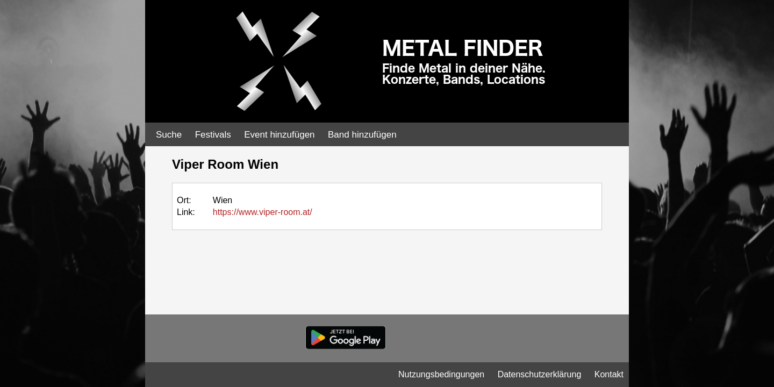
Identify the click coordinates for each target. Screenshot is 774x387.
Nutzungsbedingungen (441, 374)
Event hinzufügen (279, 135)
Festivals (213, 135)
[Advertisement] (720, 172)
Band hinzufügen (362, 135)
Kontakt (609, 374)
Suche (169, 135)
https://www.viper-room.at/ (262, 212)
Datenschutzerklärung (540, 374)
